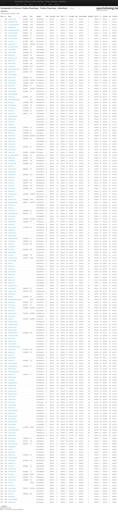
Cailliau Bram (11, 266)
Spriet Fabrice (11, 188)
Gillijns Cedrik (11, 55)
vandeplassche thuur (13, 238)
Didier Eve (10, 296)
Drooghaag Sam (12, 446)
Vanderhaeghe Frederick (14, 99)
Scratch (50, 4)
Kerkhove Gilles (12, 83)
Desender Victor (12, 471)
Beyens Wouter (11, 80)
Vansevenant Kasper (13, 335)
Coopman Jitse (11, 305)
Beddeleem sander (12, 416)
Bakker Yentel (11, 60)
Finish (44, 4)
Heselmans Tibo (12, 480)
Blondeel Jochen (12, 119)
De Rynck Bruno (12, 105)
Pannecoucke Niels (12, 38)
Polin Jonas (11, 196)
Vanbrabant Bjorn (12, 169)
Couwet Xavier (11, 146)
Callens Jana (11, 374)
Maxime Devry (11, 496)
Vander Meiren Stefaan (13, 430)
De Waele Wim (11, 160)
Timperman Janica (12, 393)
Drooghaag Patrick (12, 382)
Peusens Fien (11, 113)
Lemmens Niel (11, 144)
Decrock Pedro (11, 460)
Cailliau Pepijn (11, 274)
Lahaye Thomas (12, 52)
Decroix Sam (11, 185)
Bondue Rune (11, 191)
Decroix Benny (11, 452)
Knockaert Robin (12, 388)
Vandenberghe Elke (12, 324)
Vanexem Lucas (12, 227)
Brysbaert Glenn (12, 171)
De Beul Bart (11, 180)
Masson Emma (11, 402)
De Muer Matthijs (12, 260)
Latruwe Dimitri (11, 71)
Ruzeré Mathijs (11, 216)
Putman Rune (11, 224)
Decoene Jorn (11, 210)
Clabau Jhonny (11, 455)
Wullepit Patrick (11, 435)
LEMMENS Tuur (12, 27)
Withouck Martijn (12, 377)
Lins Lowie (10, 41)
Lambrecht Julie (12, 349)
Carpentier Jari (11, 174)
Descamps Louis (12, 468)
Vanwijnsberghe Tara (13, 213)
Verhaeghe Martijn (12, 35)
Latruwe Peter (11, 380)
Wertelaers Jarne (12, 199)
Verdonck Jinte (11, 294)
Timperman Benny (12, 321)
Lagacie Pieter (11, 138)
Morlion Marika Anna (13, 410)
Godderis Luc (11, 360)
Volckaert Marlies (12, 405)
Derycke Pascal (12, 271)
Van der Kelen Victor (13, 443)
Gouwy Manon (11, 427)
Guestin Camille (12, 424)
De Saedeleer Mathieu (13, 155)
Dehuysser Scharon (12, 421)
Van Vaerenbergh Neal (13, 24)
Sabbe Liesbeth (12, 252)
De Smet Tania (11, 396)
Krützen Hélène (12, 288)
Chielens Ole (11, 124)
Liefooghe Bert (11, 246)
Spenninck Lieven (12, 327)
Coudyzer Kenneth (12, 457)
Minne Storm (11, 133)
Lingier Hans (11, 355)
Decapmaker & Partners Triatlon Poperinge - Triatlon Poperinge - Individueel (40, 1)
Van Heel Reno (11, 108)
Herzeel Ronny (11, 477)
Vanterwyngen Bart (12, 366)
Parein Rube (11, 244)
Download (4, 506)
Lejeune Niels (11, 269)
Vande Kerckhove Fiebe (13, 371)
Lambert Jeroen (12, 399)
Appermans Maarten (13, 33)
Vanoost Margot (12, 418)
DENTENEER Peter (13, 22)
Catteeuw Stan (11, 44)
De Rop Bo (10, 255)
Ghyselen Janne (12, 341)
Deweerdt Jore (11, 282)
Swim (17, 4)
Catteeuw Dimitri (12, 88)
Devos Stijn (11, 102)
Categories (56, 4)
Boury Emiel (11, 277)
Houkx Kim (10, 482)
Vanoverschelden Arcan (13, 69)
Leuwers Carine (12, 432)
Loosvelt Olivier (11, 66)
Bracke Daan (11, 310)
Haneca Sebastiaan (12, 94)
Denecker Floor (11, 407)
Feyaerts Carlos (12, 77)
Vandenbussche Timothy (14, 346)
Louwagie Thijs (11, 230)
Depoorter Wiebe (12, 235)
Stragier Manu (11, 158)
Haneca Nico (11, 183)
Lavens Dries (11, 485)
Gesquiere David (12, 291)
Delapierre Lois (11, 463)
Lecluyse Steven (12, 488)
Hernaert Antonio (12, 19)
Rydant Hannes (12, 63)
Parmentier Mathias (12, 499)
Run (40, 4)
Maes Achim (11, 110)
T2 (36, 4)
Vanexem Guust (12, 502)
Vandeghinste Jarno (13, 116)
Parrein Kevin (11, 121)
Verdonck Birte (11, 316)
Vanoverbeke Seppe (13, 46)
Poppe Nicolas (11, 241)
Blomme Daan (11, 141)
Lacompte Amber (12, 127)
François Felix (11, 96)
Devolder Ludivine (12, 313)
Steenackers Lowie (12, 58)
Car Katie (10, 449)
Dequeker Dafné (12, 385)
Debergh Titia (11, 302)
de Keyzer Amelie (12, 344)
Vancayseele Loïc (12, 194)
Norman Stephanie (12, 363)
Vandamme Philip (12, 330)
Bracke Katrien (11, 338)
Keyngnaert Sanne (12, 285)
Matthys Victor (11, 280)
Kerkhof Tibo (11, 166)
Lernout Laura (11, 152)
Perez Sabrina (11, 307)
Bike (25, 4)
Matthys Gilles (11, 352)
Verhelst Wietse (12, 49)
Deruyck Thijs (11, 85)
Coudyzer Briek (11, 149)
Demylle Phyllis (11, 221)
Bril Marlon (10, 207)
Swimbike (31, 4)
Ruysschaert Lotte (12, 257)
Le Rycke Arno (11, 205)
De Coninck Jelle (12, 163)
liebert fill (10, 263)
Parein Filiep (11, 249)
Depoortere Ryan (12, 438)
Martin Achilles (11, 135)
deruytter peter (11, 177)
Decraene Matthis (12, 74)
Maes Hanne (11, 219)
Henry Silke (11, 474)
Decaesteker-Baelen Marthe (14, 299)
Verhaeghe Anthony (12, 332)
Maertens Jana (11, 491)
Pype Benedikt (11, 441)
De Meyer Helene (12, 391)
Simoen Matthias (12, 91)
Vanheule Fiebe (12, 232)
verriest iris (10, 319)
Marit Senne (11, 493)
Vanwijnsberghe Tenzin (13, 30)
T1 (21, 4)
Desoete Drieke (12, 357)
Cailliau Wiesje (11, 413)
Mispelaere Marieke (12, 202)
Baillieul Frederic (12, 369)
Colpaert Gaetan (12, 130)
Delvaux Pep (11, 466)
